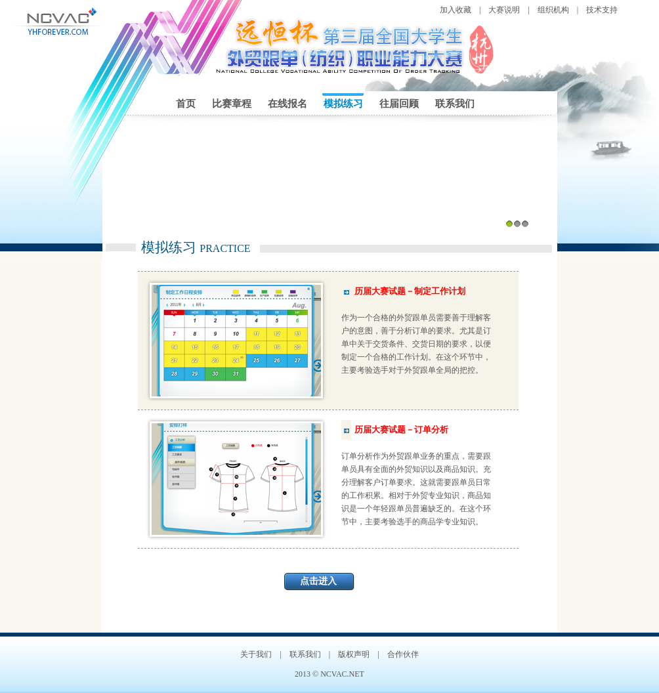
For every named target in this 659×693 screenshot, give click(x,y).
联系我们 (455, 103)
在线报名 (287, 103)
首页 (186, 103)
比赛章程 (231, 103)
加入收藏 (455, 9)
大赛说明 (504, 9)
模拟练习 (343, 103)
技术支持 (602, 9)
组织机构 (553, 9)
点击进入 (318, 581)
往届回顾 (399, 103)
